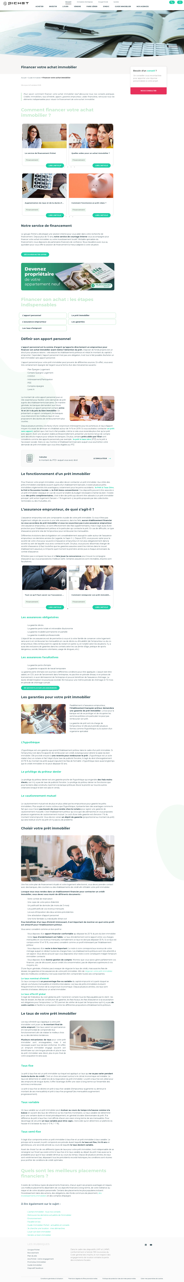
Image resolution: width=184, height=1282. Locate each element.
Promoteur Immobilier (36, 1262)
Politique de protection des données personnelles (119, 1278)
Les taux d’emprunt (32, 328)
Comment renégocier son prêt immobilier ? (91, 595)
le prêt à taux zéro (82, 439)
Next (116, 146)
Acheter (39, 6)
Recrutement (33, 1253)
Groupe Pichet (103, 2)
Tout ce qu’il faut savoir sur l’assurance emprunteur (44, 595)
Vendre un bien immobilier (39, 1235)
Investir (53, 6)
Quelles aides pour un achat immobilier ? (90, 153)
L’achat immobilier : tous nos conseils (43, 1212)
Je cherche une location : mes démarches (46, 1228)
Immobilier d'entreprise (85, 2)
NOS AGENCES (143, 6)
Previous (19, 146)
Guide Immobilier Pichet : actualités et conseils (48, 1225)
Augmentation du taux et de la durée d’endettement (44, 203)
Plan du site (32, 1256)
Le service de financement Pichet (40, 153)
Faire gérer (92, 6)
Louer (65, 6)
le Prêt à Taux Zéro (104, 487)
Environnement (34, 1218)
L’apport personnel (31, 315)
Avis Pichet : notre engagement (40, 1259)
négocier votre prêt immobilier (98, 971)
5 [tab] (77, 167)
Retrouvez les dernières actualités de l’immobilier (49, 1215)
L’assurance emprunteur (34, 322)
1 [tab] (70, 608)
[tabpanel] (44, 144)
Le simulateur (102, 458)
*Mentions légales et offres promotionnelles (82, 1278)
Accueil (68, 2)
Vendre (77, 6)
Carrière (116, 2)
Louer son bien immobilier (39, 1232)
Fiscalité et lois (34, 1222)
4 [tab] (75, 216)
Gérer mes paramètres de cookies (152, 1278)
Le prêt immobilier (80, 315)
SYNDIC (106, 6)
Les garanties (78, 322)
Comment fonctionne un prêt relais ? (88, 203)
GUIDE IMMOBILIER (123, 6)
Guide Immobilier (34, 78)
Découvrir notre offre (35, 254)
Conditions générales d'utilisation (52, 1278)
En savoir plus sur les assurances (40, 688)
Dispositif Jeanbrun (35, 1268)
